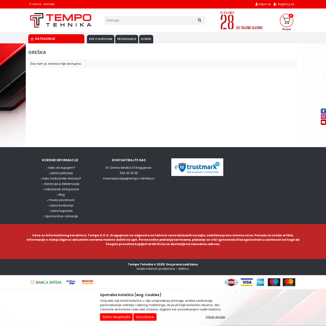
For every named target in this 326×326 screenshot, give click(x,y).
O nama (35, 4)
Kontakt (49, 4)
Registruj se (283, 4)
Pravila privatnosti (61, 200)
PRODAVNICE (126, 39)
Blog (62, 195)
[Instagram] (323, 116)
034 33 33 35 (129, 173)
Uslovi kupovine (62, 211)
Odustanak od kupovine (61, 189)
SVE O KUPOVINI (100, 39)
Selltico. (183, 269)
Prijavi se (263, 4)
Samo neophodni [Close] (116, 317)
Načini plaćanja (62, 173)
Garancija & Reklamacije (61, 184)
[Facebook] (323, 111)
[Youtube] (323, 122)
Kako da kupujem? (61, 168)
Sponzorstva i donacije (61, 216)
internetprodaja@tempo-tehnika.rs (128, 178)
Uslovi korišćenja (61, 205)
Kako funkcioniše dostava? (61, 178)
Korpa (146, 39)
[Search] (199, 20)
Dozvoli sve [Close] (145, 317)
